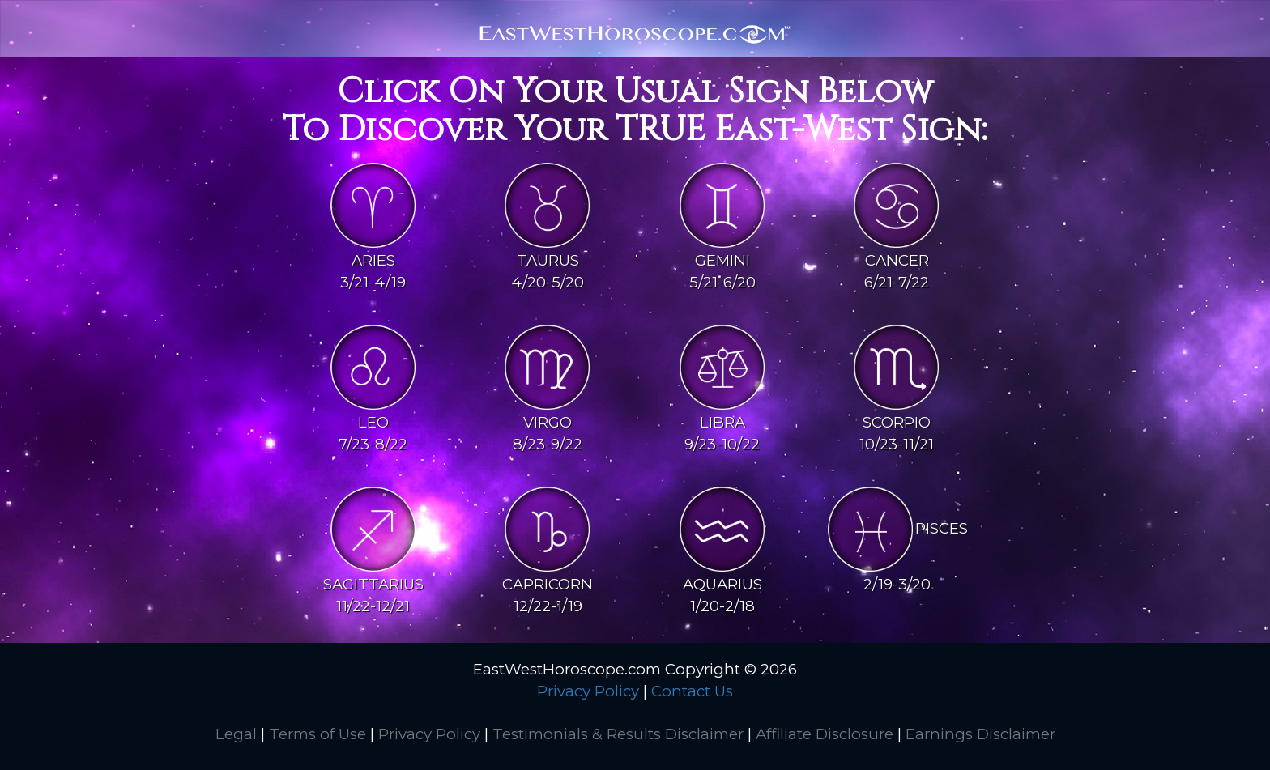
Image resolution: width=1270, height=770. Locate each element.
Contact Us (692, 691)
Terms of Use (317, 734)
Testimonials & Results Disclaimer (618, 734)
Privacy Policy (588, 691)
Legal (236, 734)
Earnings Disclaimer (980, 734)
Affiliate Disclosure (824, 734)
